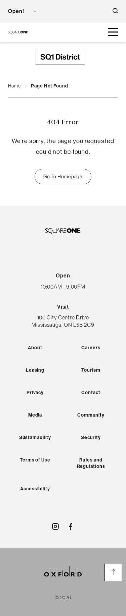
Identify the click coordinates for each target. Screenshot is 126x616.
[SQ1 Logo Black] (18, 32)
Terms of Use (35, 460)
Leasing (35, 370)
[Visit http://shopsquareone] (55, 526)
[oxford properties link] (63, 579)
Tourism (90, 370)
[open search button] (115, 11)
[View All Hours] (63, 275)
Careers (90, 348)
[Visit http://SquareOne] (71, 526)
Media (35, 415)
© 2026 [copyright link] (63, 597)
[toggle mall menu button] (113, 32)
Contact (90, 392)
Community (90, 415)
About (35, 348)
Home (14, 86)
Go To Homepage (63, 176)
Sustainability (35, 437)
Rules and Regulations (91, 463)
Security (91, 437)
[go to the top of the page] (113, 572)
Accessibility (35, 489)
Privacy (35, 392)
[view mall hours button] (22, 11)
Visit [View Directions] (63, 307)
